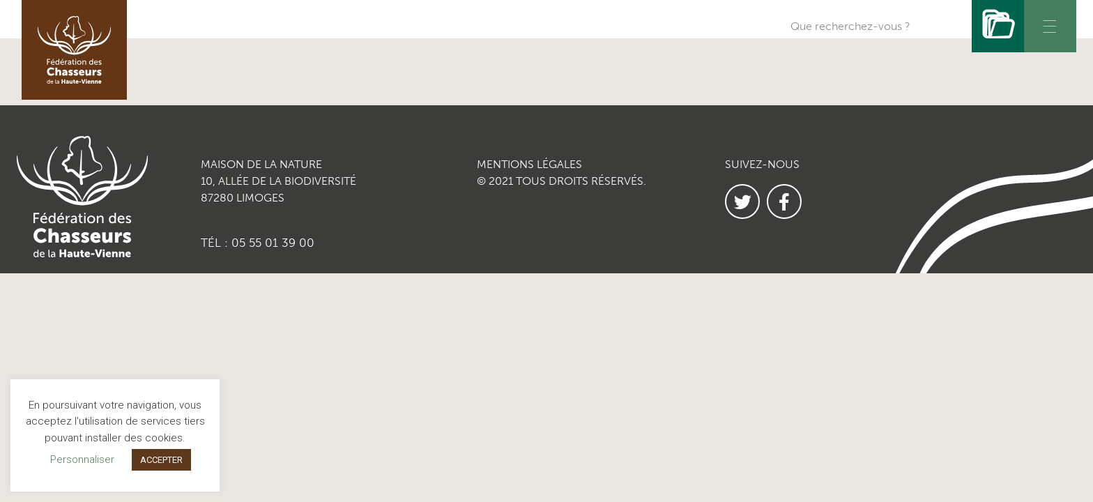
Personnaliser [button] (82, 459)
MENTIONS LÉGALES (529, 164)
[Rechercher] (998, 26)
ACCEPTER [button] (161, 460)
